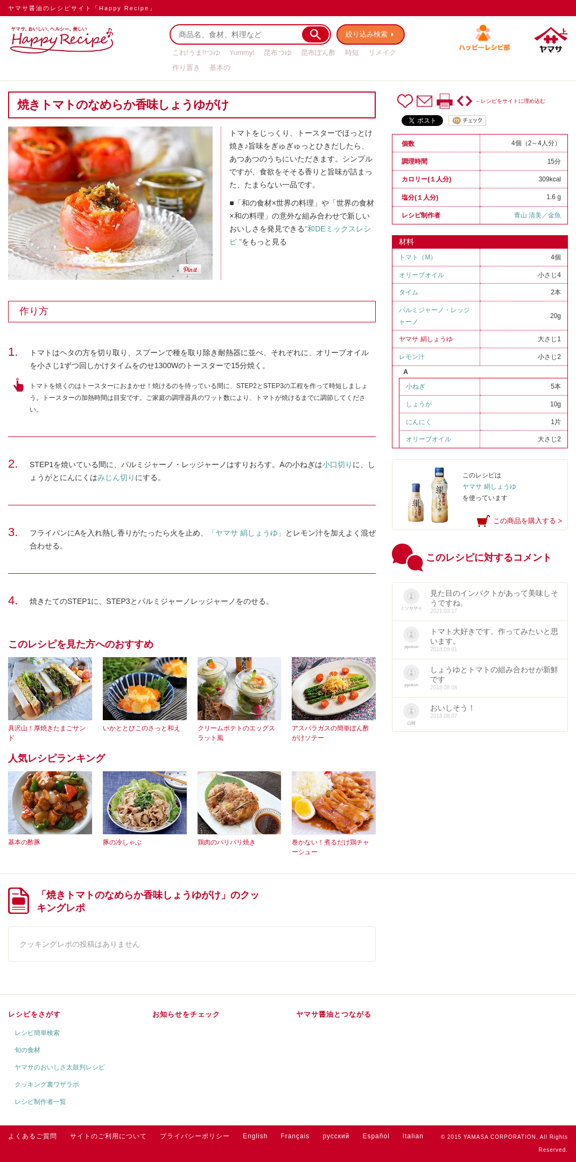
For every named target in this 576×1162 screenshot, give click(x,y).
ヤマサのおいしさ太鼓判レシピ (60, 1067)
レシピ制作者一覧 (40, 1101)
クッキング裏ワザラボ (47, 1084)
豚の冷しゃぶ (122, 842)
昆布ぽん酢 (318, 52)
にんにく (419, 422)
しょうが (419, 404)
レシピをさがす (34, 1014)
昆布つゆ (278, 52)
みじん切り (116, 477)
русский (335, 1136)
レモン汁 (412, 357)
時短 (352, 52)
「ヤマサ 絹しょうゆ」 (246, 533)
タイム (408, 292)
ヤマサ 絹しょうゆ (425, 339)
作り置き (186, 68)
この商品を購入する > (527, 521)
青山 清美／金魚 (537, 215)
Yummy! (242, 52)
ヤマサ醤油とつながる (333, 1014)
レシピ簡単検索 (37, 1033)
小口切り (337, 464)
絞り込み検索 (367, 34)
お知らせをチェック (186, 1014)
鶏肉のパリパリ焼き (227, 842)
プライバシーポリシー (195, 1136)
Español (375, 1136)
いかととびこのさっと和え (141, 728)
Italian (413, 1136)
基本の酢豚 (24, 842)
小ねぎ (415, 386)
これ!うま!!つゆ (196, 52)
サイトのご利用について (108, 1136)
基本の (219, 68)
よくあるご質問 (32, 1136)
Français (295, 1136)
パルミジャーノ (421, 310)
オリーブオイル (421, 275)
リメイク (382, 52)
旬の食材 (27, 1050)
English (255, 1136)
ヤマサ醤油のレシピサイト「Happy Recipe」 (82, 8)
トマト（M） (418, 257)
